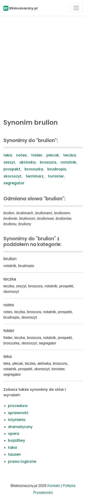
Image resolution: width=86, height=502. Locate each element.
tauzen (14, 454)
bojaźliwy (16, 440)
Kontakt (53, 486)
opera (13, 433)
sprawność (18, 412)
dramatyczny (20, 426)
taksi (12, 447)
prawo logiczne (22, 461)
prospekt (11, 169)
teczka (69, 155)
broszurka (34, 169)
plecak (52, 155)
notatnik (68, 162)
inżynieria (16, 419)
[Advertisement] (43, 66)
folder (36, 155)
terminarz (34, 176)
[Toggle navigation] (76, 8)
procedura (18, 405)
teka (7, 155)
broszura (48, 162)
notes (21, 155)
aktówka (27, 162)
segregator (13, 183)
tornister (56, 176)
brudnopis (56, 169)
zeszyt (9, 162)
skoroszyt (12, 176)
